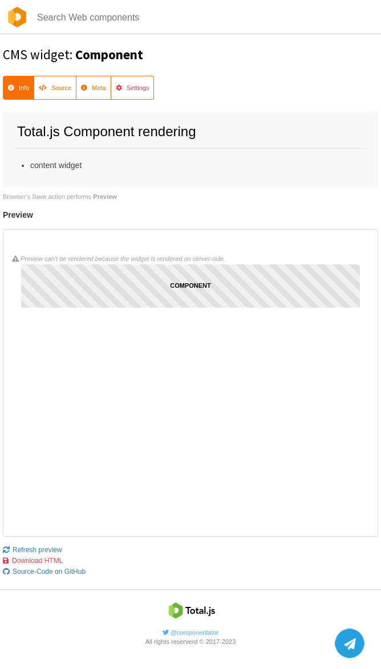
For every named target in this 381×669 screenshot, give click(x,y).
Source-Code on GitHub (44, 572)
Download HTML (33, 561)
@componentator (191, 632)
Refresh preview (32, 550)
